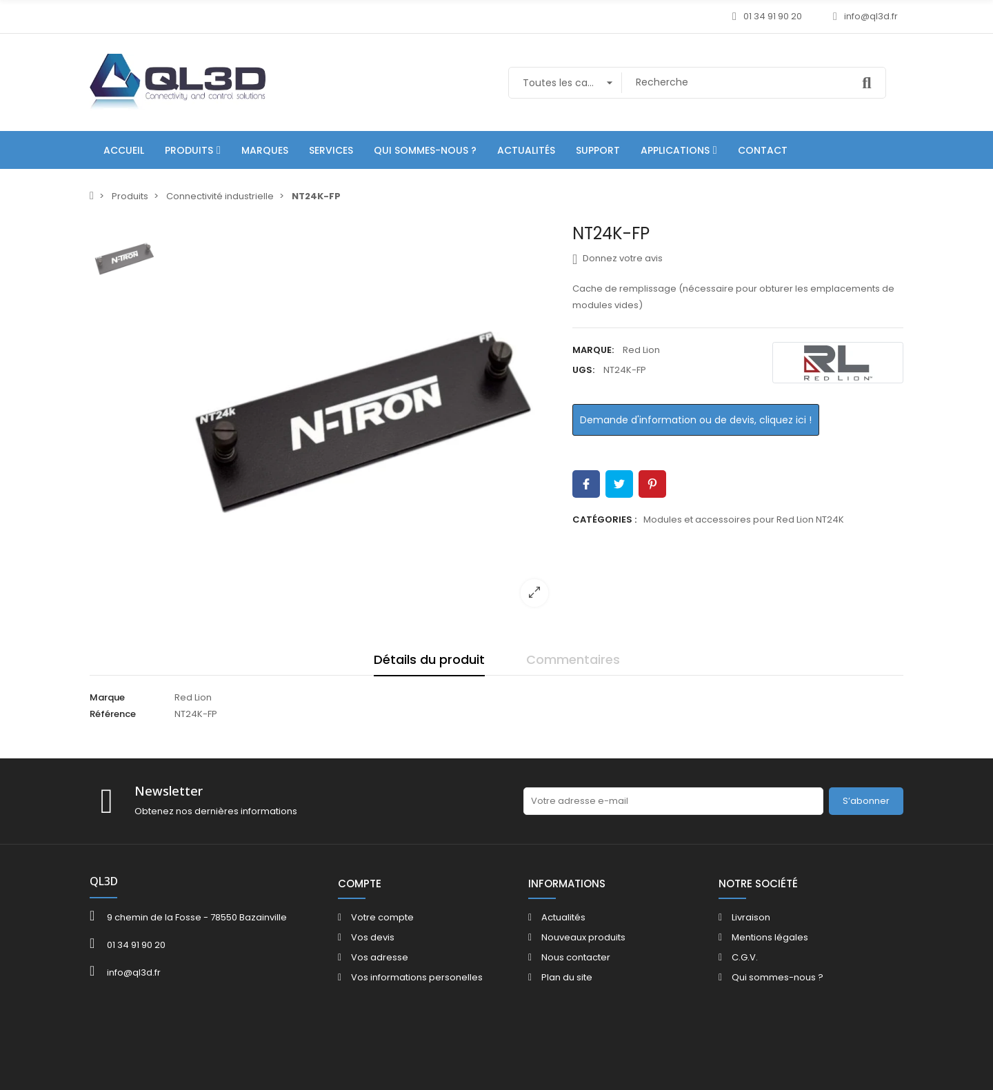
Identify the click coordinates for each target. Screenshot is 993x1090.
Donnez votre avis (617, 258)
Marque (107, 697)
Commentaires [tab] (573, 659)
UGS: (583, 369)
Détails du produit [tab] (429, 659)
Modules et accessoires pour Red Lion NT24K (743, 519)
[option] (362, 420)
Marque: (593, 349)
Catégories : (604, 519)
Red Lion (641, 349)
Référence (113, 713)
